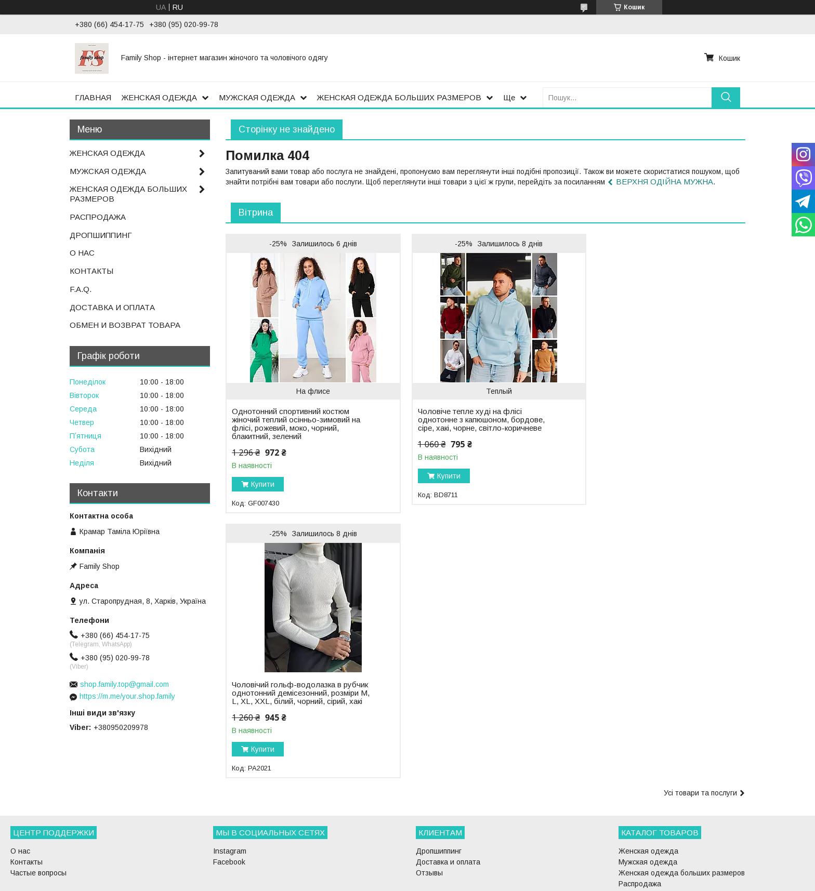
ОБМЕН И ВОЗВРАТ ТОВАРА (125, 325)
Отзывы (429, 823)
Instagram (229, 801)
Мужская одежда (648, 812)
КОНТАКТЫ (91, 271)
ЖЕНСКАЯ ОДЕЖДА (159, 97)
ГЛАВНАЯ (93, 97)
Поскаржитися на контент (386, 881)
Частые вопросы (38, 823)
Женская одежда (648, 801)
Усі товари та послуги (700, 528)
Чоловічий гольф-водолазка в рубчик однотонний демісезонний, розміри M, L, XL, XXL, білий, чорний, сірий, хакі (647, 407)
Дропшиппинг (439, 801)
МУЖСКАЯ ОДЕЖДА (257, 97)
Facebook (229, 812)
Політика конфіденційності (467, 881)
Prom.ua (456, 871)
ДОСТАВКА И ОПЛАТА (112, 307)
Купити (262, 484)
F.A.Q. (80, 289)
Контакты (26, 812)
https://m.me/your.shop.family (127, 696)
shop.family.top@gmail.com (124, 684)
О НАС (82, 252)
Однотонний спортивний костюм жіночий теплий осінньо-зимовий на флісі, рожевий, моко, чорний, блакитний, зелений (296, 424)
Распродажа (640, 834)
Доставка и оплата (448, 812)
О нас (20, 801)
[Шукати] (726, 97)
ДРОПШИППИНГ (101, 235)
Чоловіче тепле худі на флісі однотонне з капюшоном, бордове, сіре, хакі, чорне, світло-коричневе (472, 419)
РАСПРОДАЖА (98, 216)
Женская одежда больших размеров (682, 823)
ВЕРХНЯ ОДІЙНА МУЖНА (664, 181)
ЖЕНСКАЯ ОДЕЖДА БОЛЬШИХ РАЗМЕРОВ (399, 97)
